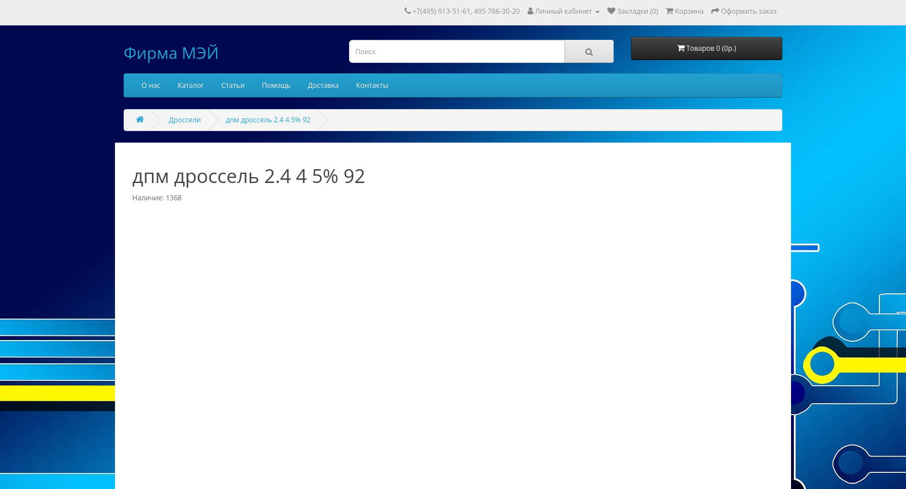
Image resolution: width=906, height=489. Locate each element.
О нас (151, 85)
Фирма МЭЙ (171, 53)
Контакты (372, 85)
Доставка (323, 85)
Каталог (190, 85)
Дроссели (185, 120)
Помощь (276, 85)
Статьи (232, 85)
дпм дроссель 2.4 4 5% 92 (268, 120)
